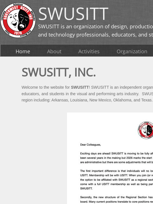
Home (23, 51)
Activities (89, 51)
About (54, 51)
